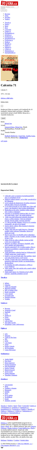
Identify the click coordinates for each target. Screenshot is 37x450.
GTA (6, 314)
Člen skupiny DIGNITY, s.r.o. (10, 445)
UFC (6, 334)
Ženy (19, 406)
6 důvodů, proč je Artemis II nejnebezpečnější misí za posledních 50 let (19, 196)
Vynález (7, 299)
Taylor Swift (9, 371)
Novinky (7, 17)
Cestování (25, 406)
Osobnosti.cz (5, 354)
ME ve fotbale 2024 (11, 290)
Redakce (10, 440)
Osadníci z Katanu (10, 388)
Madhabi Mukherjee (11, 136)
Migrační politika (10, 288)
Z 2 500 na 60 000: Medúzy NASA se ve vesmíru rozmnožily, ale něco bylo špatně (20, 223)
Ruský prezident (10, 292)
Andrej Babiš (9, 359)
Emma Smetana (10, 373)
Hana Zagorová (10, 363)
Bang (6, 386)
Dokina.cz (11, 411)
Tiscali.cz (4, 277)
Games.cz (4, 303)
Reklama (3, 440)
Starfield (7, 312)
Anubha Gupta (30, 136)
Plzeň (32, 428)
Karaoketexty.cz (6, 409)
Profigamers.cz (6, 407)
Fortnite (7, 319)
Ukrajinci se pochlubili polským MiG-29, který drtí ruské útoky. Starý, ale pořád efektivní (20, 214)
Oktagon (7, 336)
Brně (7, 426)
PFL (6, 339)
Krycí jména (9, 395)
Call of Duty (9, 321)
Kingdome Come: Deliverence (14, 324)
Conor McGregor (10, 350)
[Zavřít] (2, 106)
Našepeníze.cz (27, 411)
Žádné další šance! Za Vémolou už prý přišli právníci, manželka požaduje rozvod (19, 272)
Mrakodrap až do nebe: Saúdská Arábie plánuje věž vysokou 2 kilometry (20, 211)
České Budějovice (24, 428)
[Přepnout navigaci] (6, 10)
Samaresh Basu (9, 127)
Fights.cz (4, 328)
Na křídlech (8, 397)
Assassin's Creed (10, 310)
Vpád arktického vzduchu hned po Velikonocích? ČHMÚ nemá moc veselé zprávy (20, 253)
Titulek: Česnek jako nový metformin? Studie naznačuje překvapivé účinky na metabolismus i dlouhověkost (20, 261)
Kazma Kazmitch (10, 364)
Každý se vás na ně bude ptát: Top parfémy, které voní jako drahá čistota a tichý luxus (20, 257)
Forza (6, 317)
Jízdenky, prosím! (10, 400)
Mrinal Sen (8, 123)
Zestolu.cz (4, 379)
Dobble (7, 392)
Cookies (16, 440)
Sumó (6, 344)
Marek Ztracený (10, 370)
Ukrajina (7, 285)
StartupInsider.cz (14, 413)
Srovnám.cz (4, 413)
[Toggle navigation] (4, 9)
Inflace (7, 283)
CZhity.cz (18, 411)
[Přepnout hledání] (2, 9)
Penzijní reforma (10, 297)
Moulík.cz (31, 409)
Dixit (6, 393)
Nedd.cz (24, 409)
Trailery (7, 19)
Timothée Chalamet (11, 375)
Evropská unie (9, 295)
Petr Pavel (8, 361)
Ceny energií (9, 294)
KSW (6, 341)
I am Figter (8, 343)
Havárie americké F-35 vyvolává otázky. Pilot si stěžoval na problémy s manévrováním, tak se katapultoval (20, 248)
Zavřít (3, 118)
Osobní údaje (24, 440)
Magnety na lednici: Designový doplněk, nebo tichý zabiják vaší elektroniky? (19, 244)
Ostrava (33, 426)
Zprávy (10, 406)
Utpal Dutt (21, 136)
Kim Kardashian (10, 366)
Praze (2, 426)
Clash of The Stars (10, 337)
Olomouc (4, 428)
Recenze (7, 14)
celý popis (4, 141)
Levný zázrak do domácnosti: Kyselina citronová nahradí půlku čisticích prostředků (20, 204)
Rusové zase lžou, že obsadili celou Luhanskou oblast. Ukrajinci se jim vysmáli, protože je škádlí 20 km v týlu (20, 236)
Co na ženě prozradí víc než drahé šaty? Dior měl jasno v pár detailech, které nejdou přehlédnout (20, 207)
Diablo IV (8, 315)
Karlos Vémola (9, 346)
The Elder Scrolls (10, 322)
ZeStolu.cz (15, 407)
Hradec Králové (12, 428)
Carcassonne (9, 385)
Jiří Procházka (9, 348)
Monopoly (8, 390)
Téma (6, 16)
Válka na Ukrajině (10, 287)
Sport (15, 406)
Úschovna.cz (16, 409)
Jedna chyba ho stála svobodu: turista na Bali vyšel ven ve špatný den (19, 241)
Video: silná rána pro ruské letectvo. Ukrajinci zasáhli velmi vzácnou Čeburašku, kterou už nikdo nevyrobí (19, 231)
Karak (7, 399)
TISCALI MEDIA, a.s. (25, 443)
